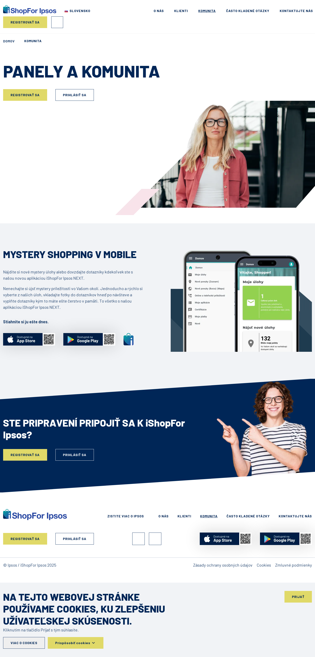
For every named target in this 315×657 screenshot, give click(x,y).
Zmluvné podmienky (293, 564)
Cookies (264, 564)
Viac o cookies (24, 643)
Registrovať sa (25, 22)
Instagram (155, 539)
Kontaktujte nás (296, 11)
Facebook (138, 539)
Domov (9, 41)
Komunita (207, 11)
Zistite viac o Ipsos (125, 516)
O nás (159, 11)
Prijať (298, 596)
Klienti (181, 11)
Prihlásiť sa (57, 22)
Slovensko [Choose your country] (80, 11)
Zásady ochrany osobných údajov (222, 564)
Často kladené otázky (247, 11)
